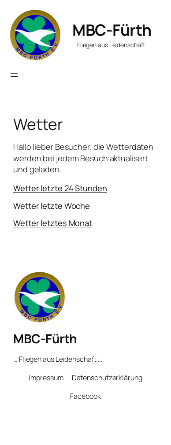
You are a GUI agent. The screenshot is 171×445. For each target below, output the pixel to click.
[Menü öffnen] (14, 75)
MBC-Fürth (112, 30)
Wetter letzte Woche (51, 205)
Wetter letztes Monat (52, 223)
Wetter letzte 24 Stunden (60, 188)
